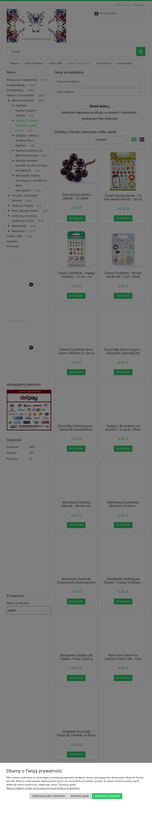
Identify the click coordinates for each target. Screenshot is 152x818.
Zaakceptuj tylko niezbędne (48, 796)
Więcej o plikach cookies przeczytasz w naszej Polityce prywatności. (43, 788)
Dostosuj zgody (79, 796)
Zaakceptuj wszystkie (107, 796)
